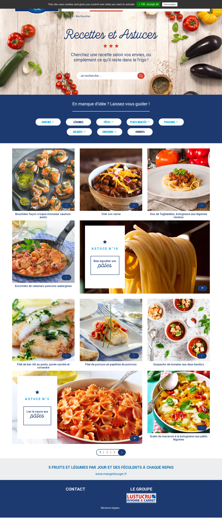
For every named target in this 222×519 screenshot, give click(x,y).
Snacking (109, 132)
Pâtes (107, 122)
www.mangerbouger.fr (111, 475)
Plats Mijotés (140, 122)
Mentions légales (110, 509)
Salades (79, 132)
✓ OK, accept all (148, 4)
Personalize (170, 4)
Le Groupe (141, 490)
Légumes (76, 122)
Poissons (173, 122)
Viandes (140, 132)
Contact (75, 490)
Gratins (46, 122)
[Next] (122, 454)
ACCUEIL (69, 19)
